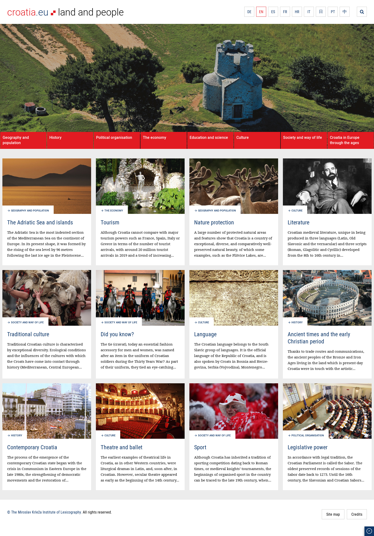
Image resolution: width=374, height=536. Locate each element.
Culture (242, 137)
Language (205, 334)
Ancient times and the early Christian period (319, 337)
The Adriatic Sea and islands (40, 222)
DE (249, 11)
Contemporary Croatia (32, 447)
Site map (333, 514)
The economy (154, 137)
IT (308, 11)
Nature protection (214, 222)
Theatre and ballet (121, 447)
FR (285, 11)
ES (273, 11)
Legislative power (307, 447)
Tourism (110, 222)
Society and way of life (302, 137)
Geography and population (16, 140)
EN (261, 11)
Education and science (209, 137)
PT (333, 11)
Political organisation (114, 137)
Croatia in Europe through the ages (344, 140)
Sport (200, 447)
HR (297, 11)
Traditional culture (28, 334)
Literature (298, 222)
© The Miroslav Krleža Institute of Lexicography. (44, 512)
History (55, 137)
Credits (356, 514)
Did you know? (117, 334)
